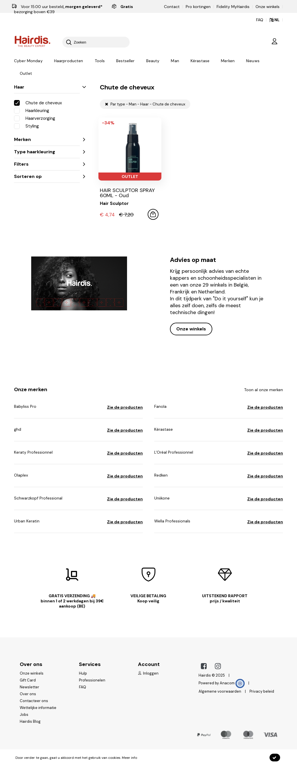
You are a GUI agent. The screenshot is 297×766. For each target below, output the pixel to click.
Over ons (28, 693)
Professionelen (92, 680)
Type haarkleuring (47, 152)
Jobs (24, 714)
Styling (26, 126)
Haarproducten (68, 61)
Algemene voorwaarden (220, 691)
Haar (47, 87)
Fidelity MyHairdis (233, 6)
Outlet (26, 73)
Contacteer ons (34, 700)
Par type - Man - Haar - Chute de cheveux (145, 104)
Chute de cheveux (38, 102)
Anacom (232, 683)
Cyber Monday (28, 61)
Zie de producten (125, 407)
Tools (100, 61)
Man (175, 61)
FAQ (82, 687)
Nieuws (253, 61)
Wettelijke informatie (38, 707)
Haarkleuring (31, 110)
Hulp (83, 673)
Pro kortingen (198, 6)
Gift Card (28, 680)
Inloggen (148, 673)
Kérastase (200, 61)
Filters (47, 164)
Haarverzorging (34, 118)
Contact (172, 6)
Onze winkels (268, 6)
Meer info (129, 757)
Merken (228, 61)
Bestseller (125, 61)
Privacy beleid (262, 691)
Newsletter (29, 687)
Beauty (153, 61)
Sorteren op (47, 176)
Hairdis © (207, 675)
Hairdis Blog (30, 721)
